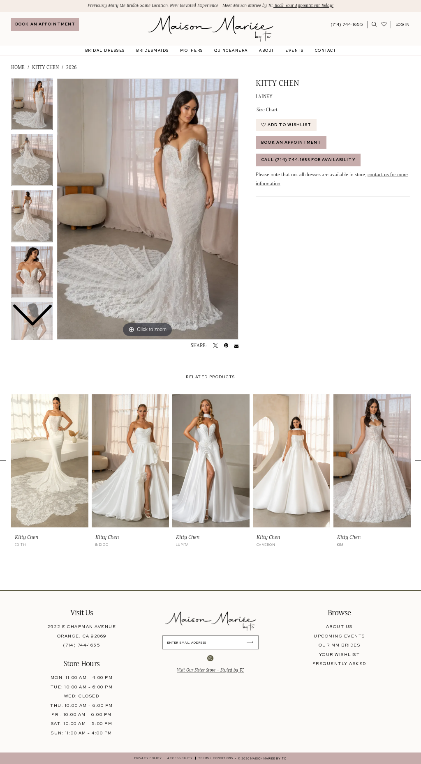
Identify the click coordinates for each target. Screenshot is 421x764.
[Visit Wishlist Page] (384, 24)
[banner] (210, 29)
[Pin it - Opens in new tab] (226, 345)
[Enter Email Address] (210, 642)
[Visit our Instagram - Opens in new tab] (210, 659)
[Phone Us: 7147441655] (347, 24)
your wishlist (339, 654)
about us (339, 626)
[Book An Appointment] (45, 24)
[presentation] (49, 461)
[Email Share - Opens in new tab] (236, 346)
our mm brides (339, 645)
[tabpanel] (147, 209)
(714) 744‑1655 (81, 645)
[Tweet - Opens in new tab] (215, 345)
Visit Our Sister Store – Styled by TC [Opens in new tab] (210, 670)
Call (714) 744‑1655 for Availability (308, 159)
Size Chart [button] (267, 109)
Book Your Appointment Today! (303, 5)
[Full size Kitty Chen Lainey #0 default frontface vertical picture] (147, 209)
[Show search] (374, 24)
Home (18, 67)
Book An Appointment (291, 142)
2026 (71, 67)
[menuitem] (45, 24)
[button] (402, 24)
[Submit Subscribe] (252, 642)
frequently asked (339, 663)
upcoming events (339, 636)
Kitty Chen (45, 67)
